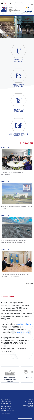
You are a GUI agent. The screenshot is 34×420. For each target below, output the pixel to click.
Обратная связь (28, 405)
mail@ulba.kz (8, 413)
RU (6, 4)
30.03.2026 (5, 147)
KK (2, 4)
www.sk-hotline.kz (23, 332)
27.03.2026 (5, 181)
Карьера (30, 407)
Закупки (30, 403)
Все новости (29, 283)
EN (10, 4)
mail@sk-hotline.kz (24, 324)
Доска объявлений (29, 400)
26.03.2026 (5, 249)
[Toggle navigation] (31, 4)
